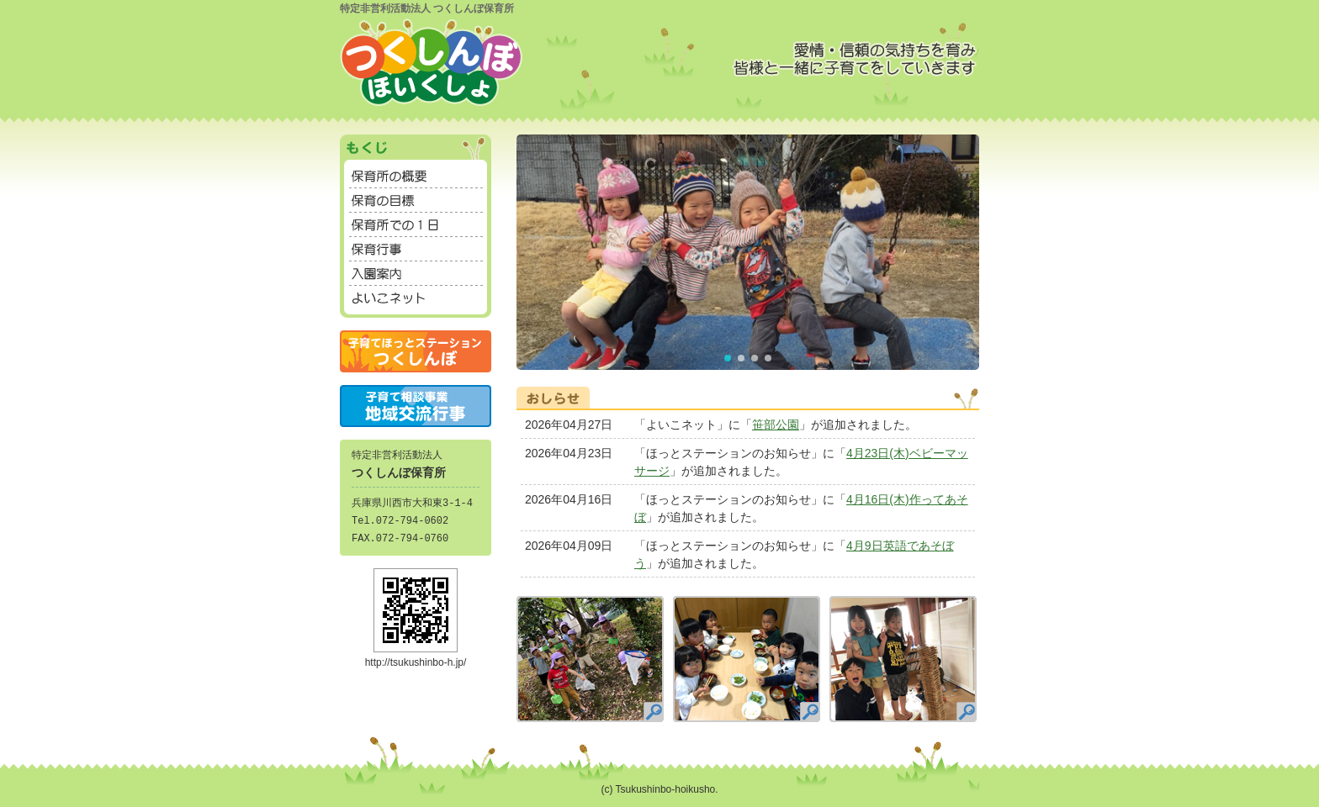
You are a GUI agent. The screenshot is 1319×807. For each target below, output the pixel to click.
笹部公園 (775, 424)
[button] (727, 358)
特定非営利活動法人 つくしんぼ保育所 (427, 8)
